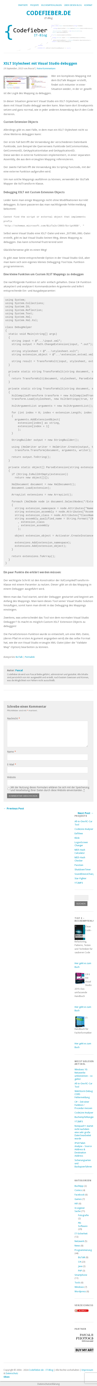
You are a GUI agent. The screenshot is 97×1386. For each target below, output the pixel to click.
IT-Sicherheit (81, 1233)
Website (11, 777)
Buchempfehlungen (51, 5)
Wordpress (80, 1291)
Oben (7, 1376)
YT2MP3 (79, 882)
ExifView (79, 833)
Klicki (77, 837)
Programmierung (83, 1250)
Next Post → (85, 813)
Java (80, 1266)
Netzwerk (79, 1241)
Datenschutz (12, 1373)
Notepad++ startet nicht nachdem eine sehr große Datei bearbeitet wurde (84, 1132)
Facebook (79, 1194)
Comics (78, 1190)
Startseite (23, 5)
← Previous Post (14, 808)
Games (78, 1199)
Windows (79, 1286)
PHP (80, 1270)
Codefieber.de (48, 13)
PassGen (79, 865)
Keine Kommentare (46, 68)
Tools (77, 1282)
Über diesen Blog (73, 5)
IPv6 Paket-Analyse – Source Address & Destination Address (83, 1149)
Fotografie (83, 1215)
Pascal (19, 670)
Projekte (34, 5)
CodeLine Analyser (84, 829)
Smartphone (81, 1274)
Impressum (87, 1369)
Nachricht (13, 718)
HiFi (76, 1203)
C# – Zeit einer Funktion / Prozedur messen (83, 1104)
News (77, 1245)
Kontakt (88, 5)
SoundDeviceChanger (85, 873)
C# (79, 1261)
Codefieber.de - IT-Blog (41, 1369)
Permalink (30, 657)
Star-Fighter (80, 878)
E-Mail (11, 764)
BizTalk (19, 657)
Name (11, 751)
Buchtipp (79, 1185)
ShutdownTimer (83, 869)
